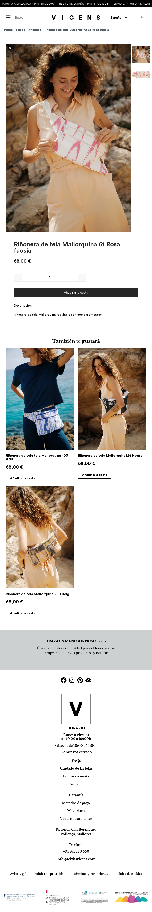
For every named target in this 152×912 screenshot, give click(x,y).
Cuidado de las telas (76, 768)
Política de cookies (128, 874)
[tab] (24, 305)
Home (8, 29)
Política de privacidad (49, 874)
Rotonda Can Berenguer (76, 829)
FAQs (76, 761)
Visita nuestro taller (76, 819)
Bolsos (20, 29)
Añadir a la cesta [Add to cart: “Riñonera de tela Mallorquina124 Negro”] (94, 474)
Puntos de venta (76, 776)
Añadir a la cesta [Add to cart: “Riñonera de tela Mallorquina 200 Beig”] (22, 613)
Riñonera (34, 29)
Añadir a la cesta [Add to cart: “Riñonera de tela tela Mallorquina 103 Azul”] (22, 478)
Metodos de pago (76, 803)
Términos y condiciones (90, 874)
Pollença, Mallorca (76, 834)
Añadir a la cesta (76, 292)
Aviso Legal (18, 874)
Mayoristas (76, 811)
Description (23, 305)
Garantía (76, 795)
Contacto (76, 784)
